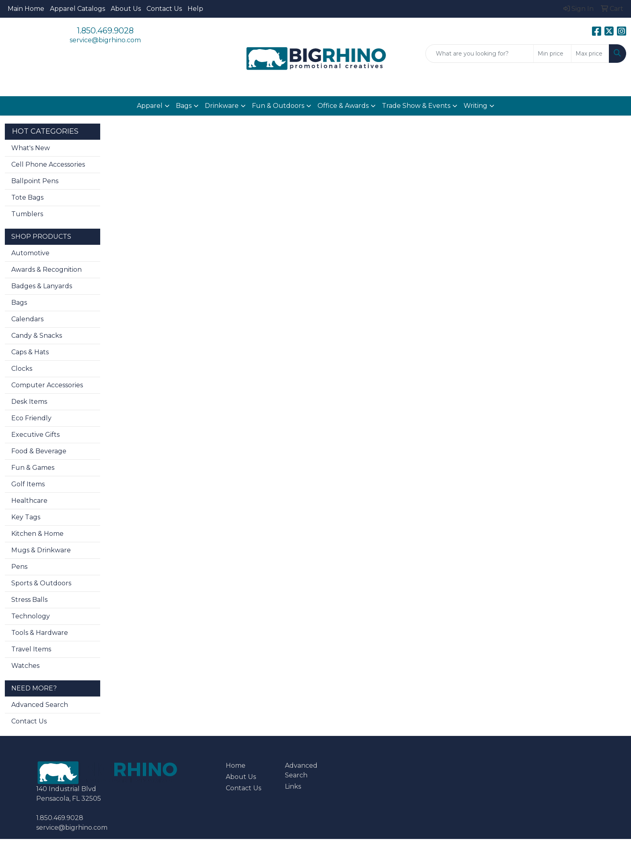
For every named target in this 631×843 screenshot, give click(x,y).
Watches (25, 665)
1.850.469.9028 (105, 30)
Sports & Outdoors (41, 583)
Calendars (27, 319)
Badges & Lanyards (41, 286)
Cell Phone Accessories (48, 164)
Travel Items (31, 649)
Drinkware (222, 106)
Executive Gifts (35, 434)
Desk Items (29, 401)
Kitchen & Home (37, 533)
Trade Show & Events (416, 106)
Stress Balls (29, 599)
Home (235, 765)
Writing (475, 106)
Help (195, 8)
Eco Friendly (31, 418)
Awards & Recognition (46, 269)
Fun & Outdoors (278, 106)
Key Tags (25, 517)
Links (293, 786)
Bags (184, 106)
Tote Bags (27, 197)
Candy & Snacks (36, 335)
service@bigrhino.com (105, 40)
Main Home (26, 8)
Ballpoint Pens (34, 181)
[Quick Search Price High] (590, 53)
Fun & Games (32, 467)
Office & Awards (343, 106)
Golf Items (28, 484)
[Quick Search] (479, 53)
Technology (30, 616)
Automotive (30, 253)
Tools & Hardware (39, 632)
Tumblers (27, 214)
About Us (126, 8)
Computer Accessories (47, 385)
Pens (19, 566)
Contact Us (164, 8)
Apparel (150, 106)
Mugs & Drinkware (41, 550)
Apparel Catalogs (77, 8)
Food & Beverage (38, 451)
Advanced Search (39, 705)
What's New (30, 148)
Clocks (21, 368)
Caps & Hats (30, 352)
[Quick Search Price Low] (552, 53)
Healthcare (29, 500)
